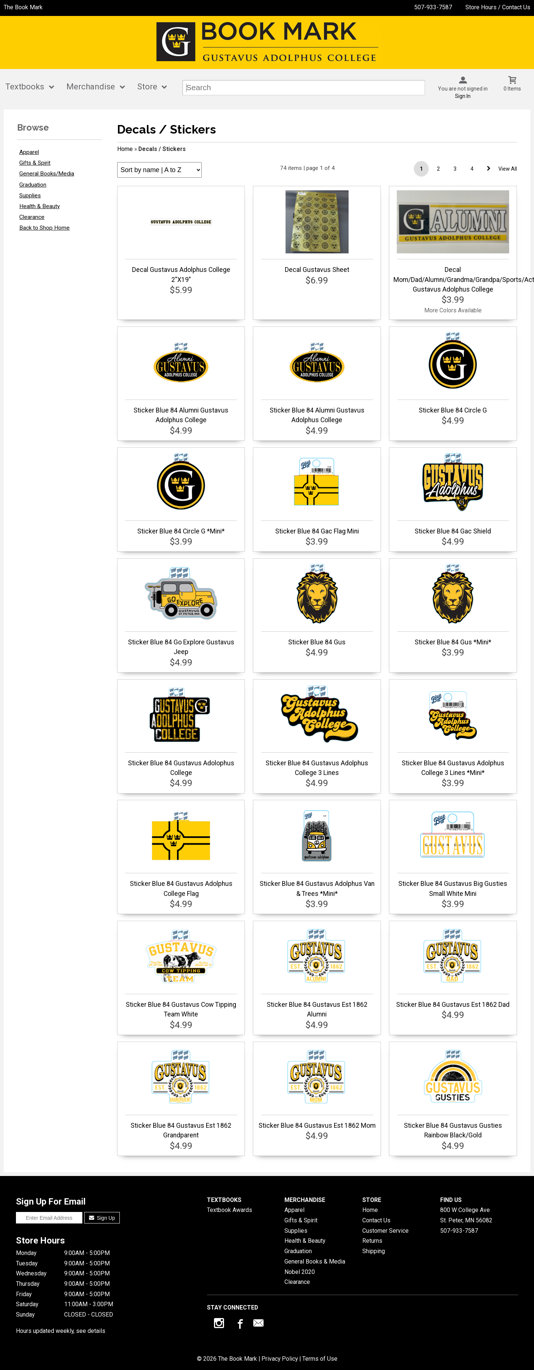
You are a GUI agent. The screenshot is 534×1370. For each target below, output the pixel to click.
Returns (372, 1240)
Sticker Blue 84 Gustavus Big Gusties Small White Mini (453, 850)
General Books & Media (314, 1261)
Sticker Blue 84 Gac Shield (453, 493)
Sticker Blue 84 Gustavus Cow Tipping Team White (181, 971)
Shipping (373, 1251)
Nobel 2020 (299, 1271)
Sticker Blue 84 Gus (317, 604)
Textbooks (24, 86)
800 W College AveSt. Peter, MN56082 (466, 1215)
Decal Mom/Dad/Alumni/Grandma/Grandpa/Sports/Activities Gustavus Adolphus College (452, 241)
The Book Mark (23, 7)
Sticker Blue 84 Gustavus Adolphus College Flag (181, 850)
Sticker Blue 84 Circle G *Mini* (181, 493)
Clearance (31, 217)
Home (125, 148)
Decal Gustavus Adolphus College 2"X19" (181, 236)
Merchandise (90, 86)
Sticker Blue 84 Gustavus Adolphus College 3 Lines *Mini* (453, 730)
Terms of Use (319, 1358)
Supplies (30, 195)
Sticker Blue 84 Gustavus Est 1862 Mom (317, 1087)
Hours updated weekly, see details (60, 1330)
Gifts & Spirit (34, 163)
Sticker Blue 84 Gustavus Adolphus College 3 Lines (317, 730)
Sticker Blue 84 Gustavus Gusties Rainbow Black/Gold (453, 1092)
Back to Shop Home (44, 227)
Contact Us (376, 1220)
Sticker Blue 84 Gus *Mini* (453, 604)
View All (507, 169)
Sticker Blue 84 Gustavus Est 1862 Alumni (317, 971)
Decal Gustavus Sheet (317, 231)
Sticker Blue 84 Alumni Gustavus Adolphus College (181, 377)
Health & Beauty (39, 206)
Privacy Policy (279, 1358)
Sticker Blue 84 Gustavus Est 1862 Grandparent (181, 1092)
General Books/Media (46, 173)
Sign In (463, 96)
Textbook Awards (229, 1209)
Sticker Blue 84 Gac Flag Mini (317, 493)
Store (147, 86)
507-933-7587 (433, 7)
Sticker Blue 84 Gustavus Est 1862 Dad (453, 966)
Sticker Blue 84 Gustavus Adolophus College (181, 730)
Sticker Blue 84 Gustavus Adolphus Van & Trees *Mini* (317, 850)
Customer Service (385, 1230)
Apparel (29, 152)
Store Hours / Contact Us (497, 7)
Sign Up (102, 1218)
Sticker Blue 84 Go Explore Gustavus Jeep (181, 609)
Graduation (32, 184)
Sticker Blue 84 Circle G (453, 372)
